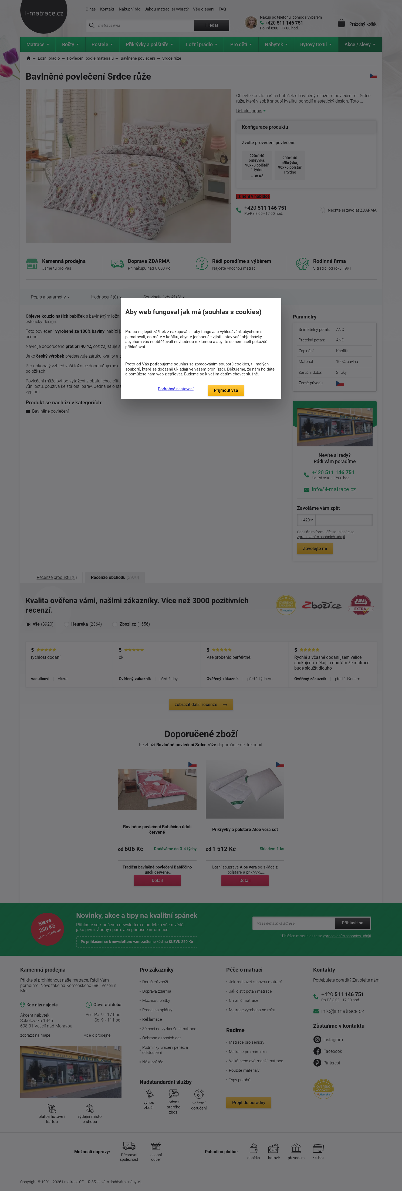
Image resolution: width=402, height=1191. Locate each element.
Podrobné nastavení (176, 388)
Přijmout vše (226, 390)
